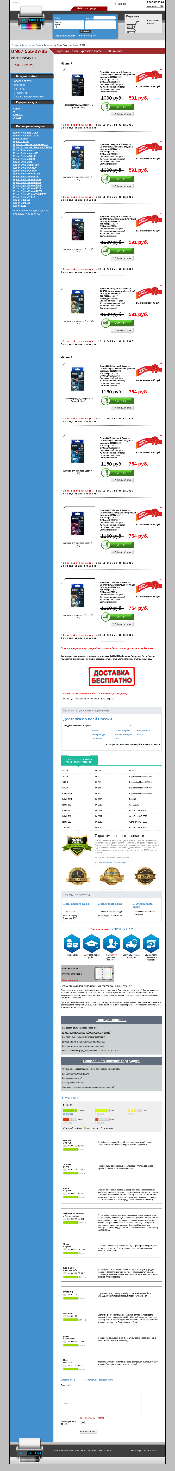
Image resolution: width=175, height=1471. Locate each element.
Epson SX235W (21, 200)
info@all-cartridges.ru (23, 58)
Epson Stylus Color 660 (26, 165)
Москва (95, 730)
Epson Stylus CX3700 (25, 170)
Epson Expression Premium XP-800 (32, 147)
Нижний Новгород (123, 735)
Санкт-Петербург (122, 730)
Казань (140, 735)
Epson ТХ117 (20, 206)
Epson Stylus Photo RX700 (27, 191)
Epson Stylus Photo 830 (26, 176)
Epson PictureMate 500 (25, 153)
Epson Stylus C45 (22, 162)
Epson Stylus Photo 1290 (26, 173)
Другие (17, 117)
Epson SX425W (21, 203)
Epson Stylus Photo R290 (27, 182)
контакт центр (153, 744)
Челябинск (97, 739)
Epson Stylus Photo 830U (27, 179)
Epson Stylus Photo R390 (27, 188)
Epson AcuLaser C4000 (25, 135)
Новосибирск (143, 730)
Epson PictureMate (23, 150)
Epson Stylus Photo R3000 (27, 185)
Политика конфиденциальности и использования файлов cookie (82, 1458)
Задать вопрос (70, 980)
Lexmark (18, 114)
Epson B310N (20, 138)
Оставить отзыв (68, 1380)
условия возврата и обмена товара (110, 862)
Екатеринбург (98, 735)
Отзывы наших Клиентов (29, 96)
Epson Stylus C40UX (24, 156)
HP (14, 111)
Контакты (19, 88)
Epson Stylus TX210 (24, 197)
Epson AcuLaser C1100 (25, 132)
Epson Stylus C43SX (24, 159)
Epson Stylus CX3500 (25, 167)
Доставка (19, 84)
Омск (116, 739)
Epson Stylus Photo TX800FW (29, 194)
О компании (21, 92)
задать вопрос (23, 64)
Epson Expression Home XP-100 (30, 144)
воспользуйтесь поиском (26, 213)
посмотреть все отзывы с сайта (98, 1380)
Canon (16, 108)
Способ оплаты (23, 81)
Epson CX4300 (21, 141)
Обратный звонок (65, 35)
